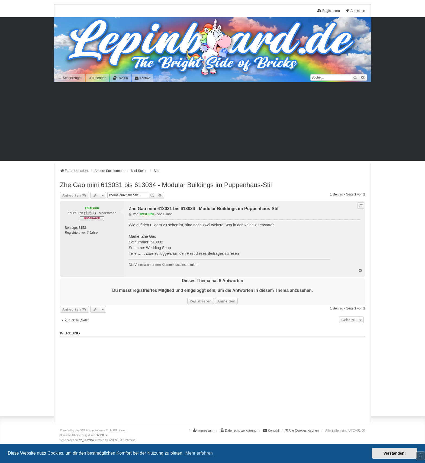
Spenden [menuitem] (97, 78)
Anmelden (226, 301)
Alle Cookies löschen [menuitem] (302, 430)
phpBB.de (102, 435)
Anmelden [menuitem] (355, 11)
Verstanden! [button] (395, 453)
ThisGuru (92, 208)
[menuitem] (120, 78)
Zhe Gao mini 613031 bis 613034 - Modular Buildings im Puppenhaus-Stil (166, 184)
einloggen (162, 253)
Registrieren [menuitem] (328, 11)
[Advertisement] (212, 123)
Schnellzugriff (70, 78)
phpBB (79, 430)
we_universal (86, 440)
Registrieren (200, 301)
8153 (82, 228)
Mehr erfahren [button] (199, 453)
